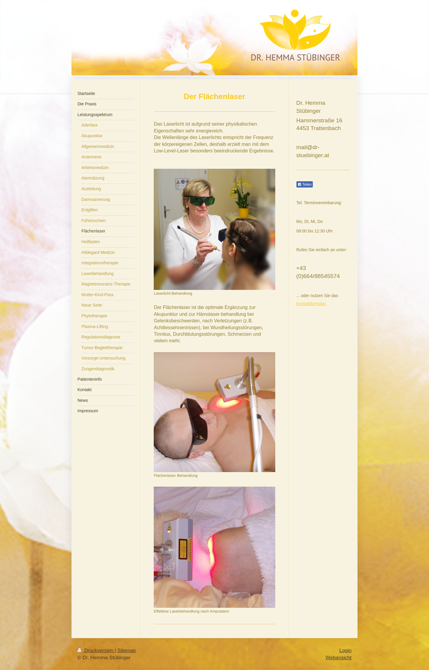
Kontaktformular (311, 303)
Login (345, 650)
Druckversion (96, 650)
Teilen (305, 184)
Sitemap (126, 650)
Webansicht (339, 657)
